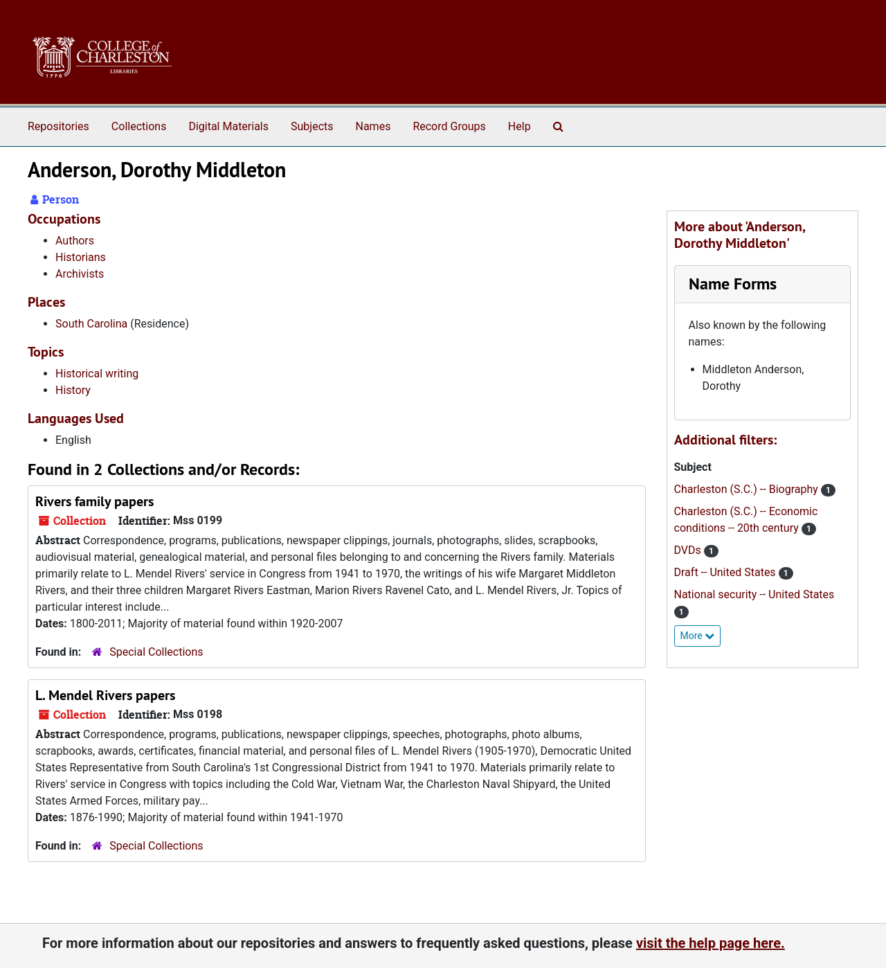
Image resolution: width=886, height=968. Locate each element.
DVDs (689, 550)
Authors (74, 240)
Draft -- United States (726, 572)
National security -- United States (754, 594)
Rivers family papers (94, 501)
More (697, 635)
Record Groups (449, 126)
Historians (80, 257)
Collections (139, 126)
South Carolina (91, 323)
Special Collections (156, 651)
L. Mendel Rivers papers (105, 695)
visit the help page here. (710, 943)
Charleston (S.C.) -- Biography (747, 489)
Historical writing (96, 373)
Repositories (58, 126)
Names (373, 126)
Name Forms (733, 283)
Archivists (79, 273)
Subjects (312, 126)
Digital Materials (228, 126)
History (73, 390)
